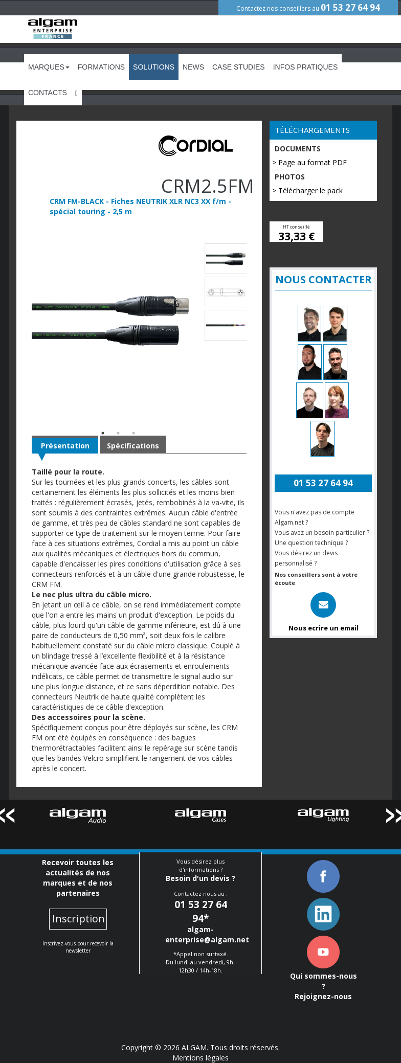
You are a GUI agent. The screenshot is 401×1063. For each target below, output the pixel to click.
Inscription (78, 918)
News (193, 67)
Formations (101, 67)
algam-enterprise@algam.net (207, 934)
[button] (76, 92)
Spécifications (133, 445)
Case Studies (238, 67)
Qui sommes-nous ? (323, 981)
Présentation (65, 445)
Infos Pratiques (305, 67)
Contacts (47, 92)
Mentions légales (200, 1057)
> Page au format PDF (309, 162)
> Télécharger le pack (307, 190)
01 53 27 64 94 (350, 7)
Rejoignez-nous (323, 996)
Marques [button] (49, 67)
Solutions (153, 67)
